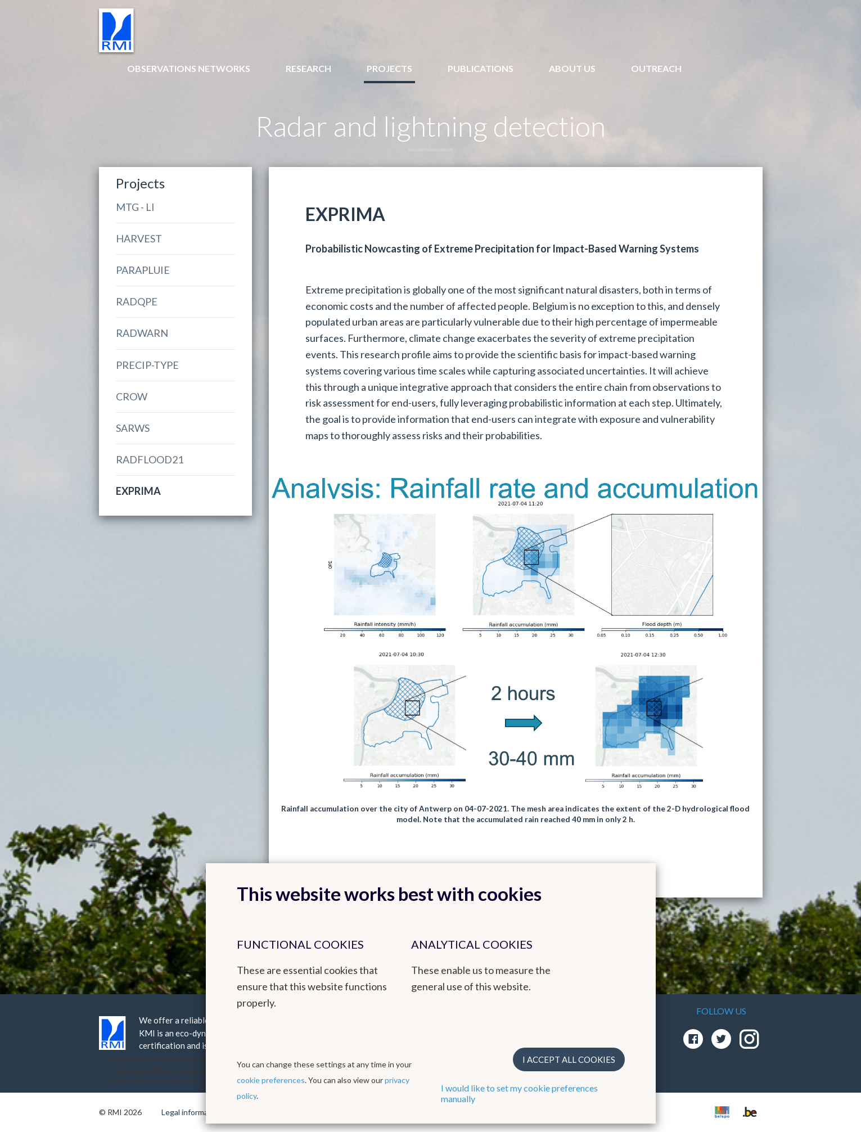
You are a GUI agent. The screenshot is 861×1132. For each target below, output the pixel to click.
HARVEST (139, 238)
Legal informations (193, 1112)
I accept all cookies (568, 1059)
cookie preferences (271, 1080)
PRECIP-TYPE (147, 365)
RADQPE (136, 301)
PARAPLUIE (143, 270)
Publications (480, 68)
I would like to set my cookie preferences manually (519, 1093)
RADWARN (142, 333)
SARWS (133, 428)
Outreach (656, 68)
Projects (389, 68)
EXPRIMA (138, 491)
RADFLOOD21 (149, 459)
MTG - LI (135, 207)
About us (572, 68)
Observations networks (188, 68)
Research (308, 68)
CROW (131, 396)
